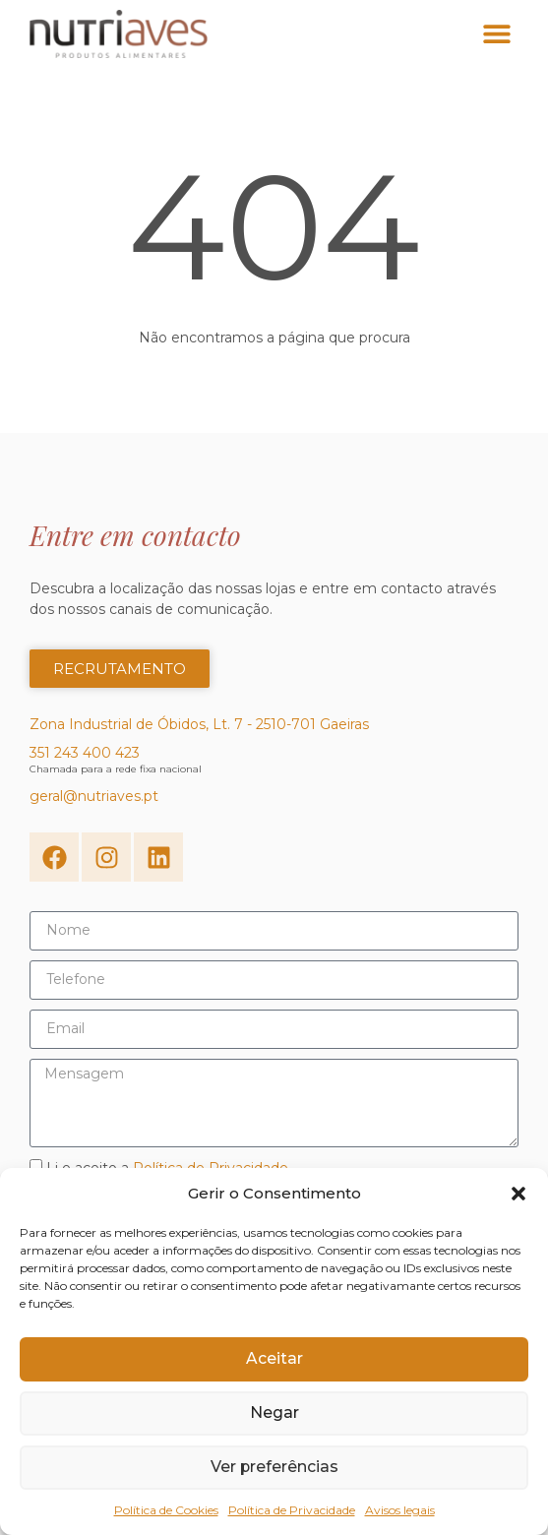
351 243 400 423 (85, 757)
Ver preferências (274, 1467)
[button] (518, 1193)
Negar (274, 1413)
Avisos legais (400, 1510)
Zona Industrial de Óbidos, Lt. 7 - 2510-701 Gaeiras (199, 728)
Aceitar (274, 1359)
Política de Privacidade (291, 1510)
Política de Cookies (166, 1510)
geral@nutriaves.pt (94, 800)
